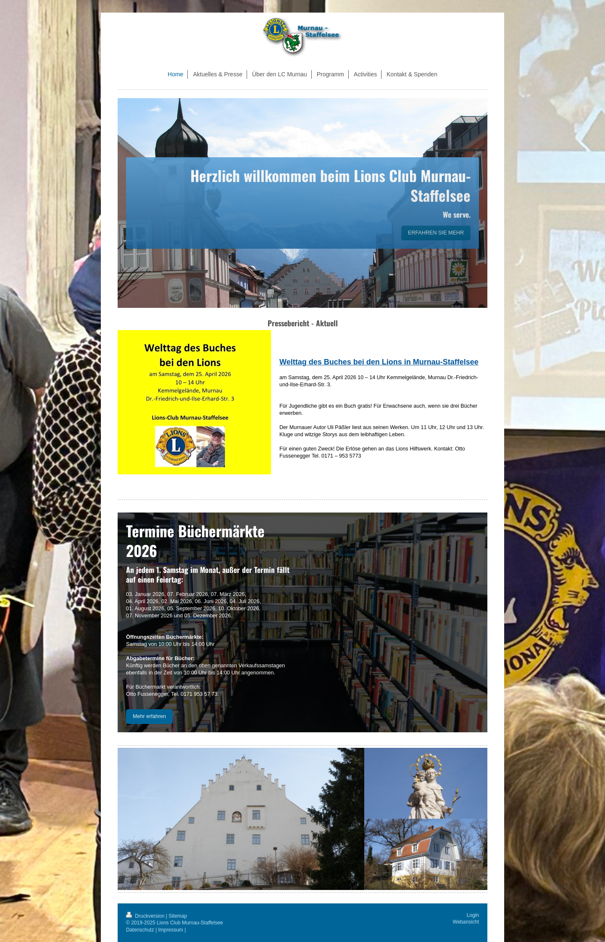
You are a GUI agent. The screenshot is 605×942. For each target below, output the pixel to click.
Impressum (170, 930)
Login (473, 915)
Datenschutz (140, 930)
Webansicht (466, 922)
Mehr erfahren (149, 716)
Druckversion (146, 916)
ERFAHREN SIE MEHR (436, 233)
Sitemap (177, 916)
